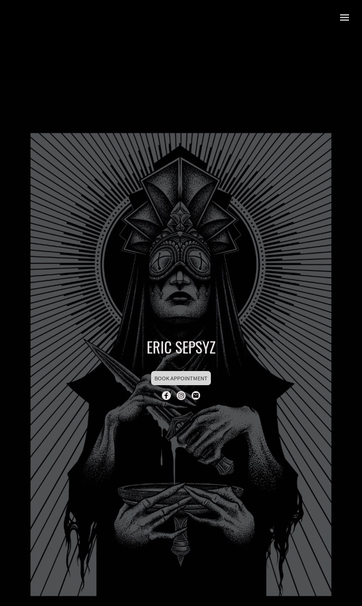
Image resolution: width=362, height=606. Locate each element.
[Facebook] (166, 395)
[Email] (196, 395)
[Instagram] (181, 395)
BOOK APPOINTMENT (181, 378)
